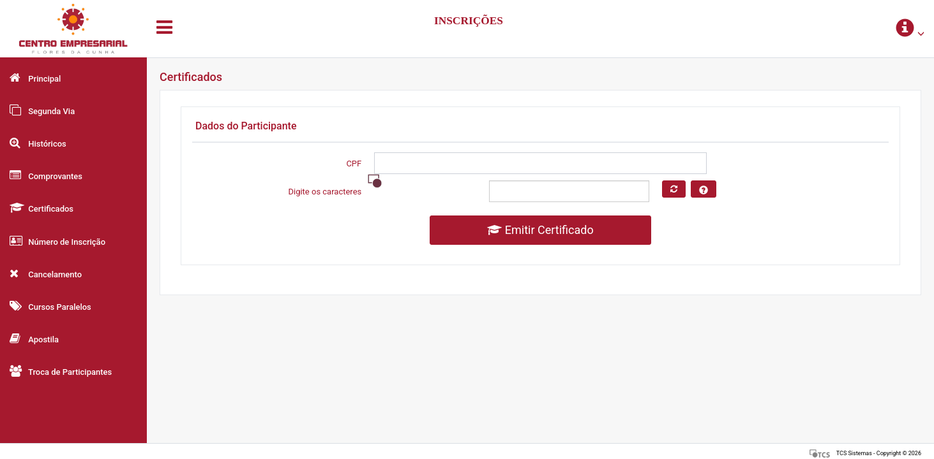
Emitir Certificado (540, 230)
